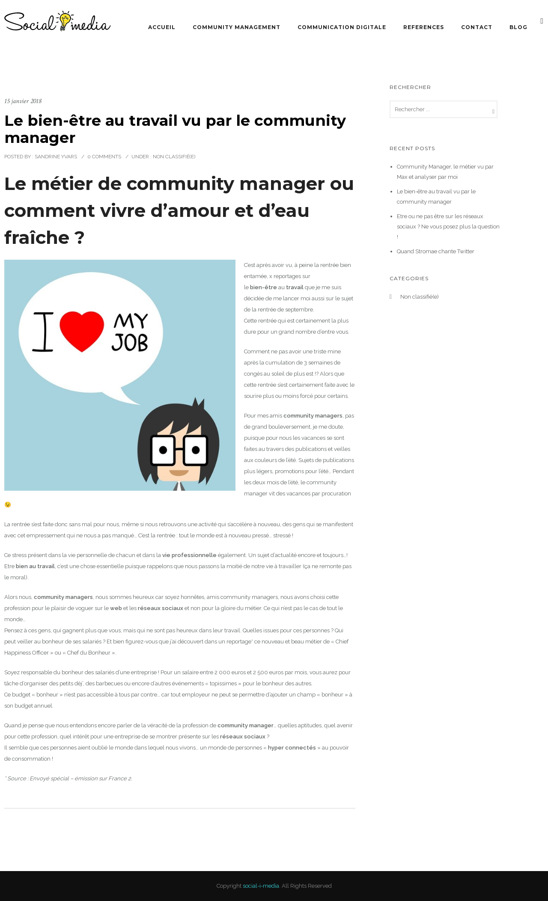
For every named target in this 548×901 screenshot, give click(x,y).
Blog (518, 27)
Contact (476, 27)
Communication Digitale (342, 27)
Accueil (162, 27)
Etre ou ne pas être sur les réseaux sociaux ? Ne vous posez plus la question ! (448, 226)
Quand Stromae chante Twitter (435, 251)
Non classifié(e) (173, 157)
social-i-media (261, 886)
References (423, 27)
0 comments (104, 157)
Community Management (236, 27)
